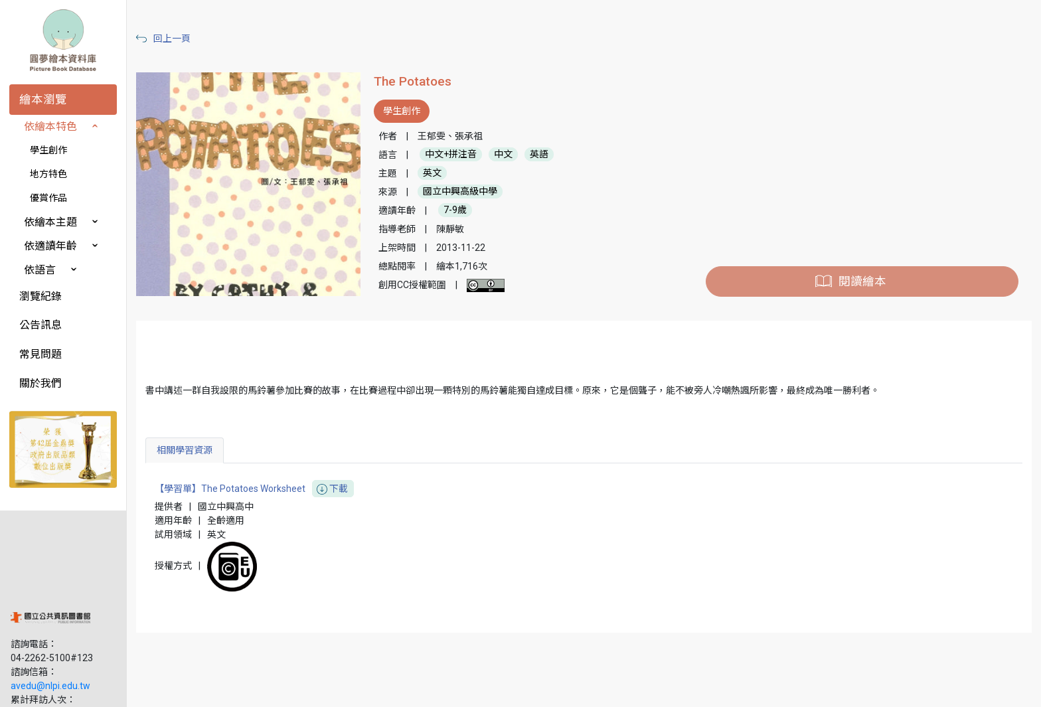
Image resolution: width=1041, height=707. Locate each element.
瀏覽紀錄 (40, 296)
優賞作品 (48, 198)
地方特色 (48, 174)
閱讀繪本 (863, 281)
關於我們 (40, 383)
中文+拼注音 (455, 154)
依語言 (40, 270)
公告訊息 (40, 325)
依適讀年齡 (50, 246)
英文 (436, 173)
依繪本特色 (50, 126)
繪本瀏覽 (43, 99)
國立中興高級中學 (464, 192)
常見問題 (40, 354)
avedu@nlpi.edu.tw (50, 603)
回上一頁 (178, 38)
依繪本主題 (50, 222)
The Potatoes (416, 81)
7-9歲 (459, 210)
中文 (507, 154)
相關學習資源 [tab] (190, 450)
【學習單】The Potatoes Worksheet (260, 489)
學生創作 (48, 150)
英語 (543, 154)
